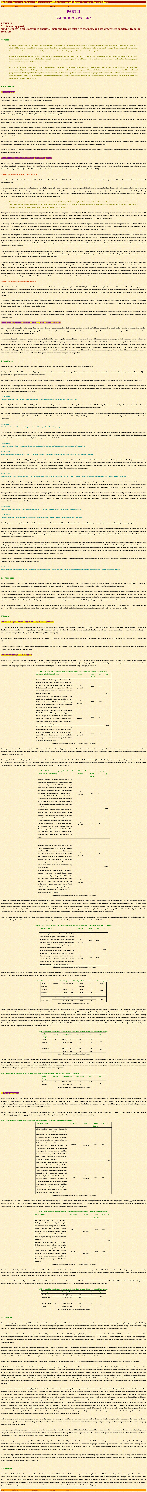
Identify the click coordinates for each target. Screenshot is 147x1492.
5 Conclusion (6, 1317)
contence (35, 6)
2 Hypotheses (7, 361)
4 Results (5, 616)
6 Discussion (6, 1468)
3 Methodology (7, 578)
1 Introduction (7, 86)
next (67, 6)
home (2, 6)
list (15, 6)
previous (52, 6)
